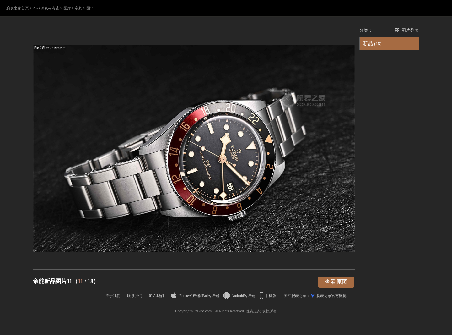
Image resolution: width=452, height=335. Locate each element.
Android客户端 (239, 296)
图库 (67, 8)
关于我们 (113, 296)
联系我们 (134, 296)
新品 (372, 43)
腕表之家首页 (17, 8)
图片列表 (410, 30)
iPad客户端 (210, 296)
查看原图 (336, 282)
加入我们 (156, 296)
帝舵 (78, 8)
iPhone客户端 (185, 296)
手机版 (268, 296)
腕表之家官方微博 (331, 296)
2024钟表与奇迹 (46, 8)
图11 (90, 8)
